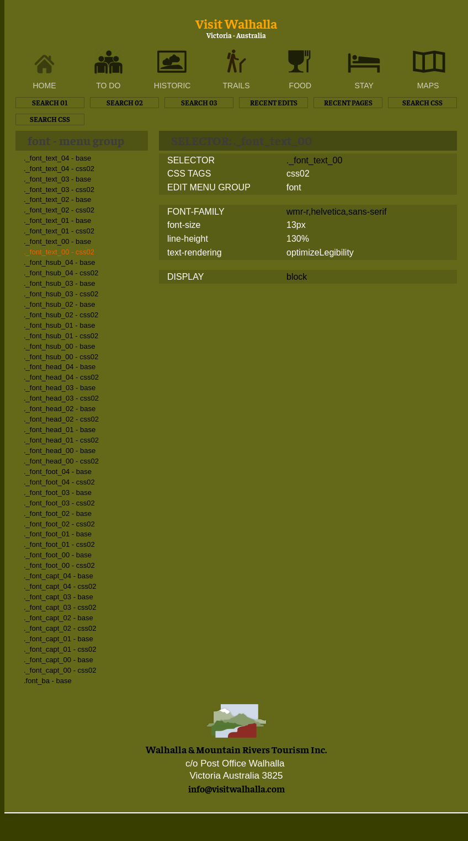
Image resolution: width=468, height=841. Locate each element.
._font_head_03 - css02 (61, 398)
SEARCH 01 (50, 102)
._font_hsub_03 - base (59, 283)
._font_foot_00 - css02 (59, 565)
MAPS (428, 85)
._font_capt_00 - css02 (60, 670)
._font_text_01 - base (57, 220)
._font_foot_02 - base (58, 513)
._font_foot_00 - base (58, 555)
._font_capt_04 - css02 (60, 586)
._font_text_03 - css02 (59, 189)
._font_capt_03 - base (58, 597)
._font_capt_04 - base (58, 576)
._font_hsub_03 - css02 (61, 294)
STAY (364, 85)
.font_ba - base (48, 681)
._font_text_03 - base (57, 179)
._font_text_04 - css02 (59, 168)
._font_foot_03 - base (58, 492)
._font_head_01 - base (59, 429)
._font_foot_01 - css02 (59, 544)
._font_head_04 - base (59, 367)
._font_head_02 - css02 (61, 419)
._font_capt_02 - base (58, 618)
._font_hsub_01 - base (59, 325)
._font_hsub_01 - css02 (61, 336)
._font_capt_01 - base (58, 639)
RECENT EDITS (273, 102)
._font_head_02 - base (59, 408)
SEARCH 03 (199, 102)
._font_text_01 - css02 (59, 231)
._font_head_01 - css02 (61, 440)
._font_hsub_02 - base (59, 304)
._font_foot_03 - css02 (59, 503)
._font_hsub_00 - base (59, 346)
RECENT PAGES (348, 102)
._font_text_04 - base (57, 158)
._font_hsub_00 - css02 (61, 357)
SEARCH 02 (125, 102)
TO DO (108, 85)
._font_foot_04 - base (58, 471)
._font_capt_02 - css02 (60, 628)
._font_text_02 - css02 (59, 210)
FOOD (300, 85)
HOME (44, 85)
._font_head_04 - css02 (61, 377)
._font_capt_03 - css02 (60, 607)
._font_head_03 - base (59, 388)
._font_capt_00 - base (58, 660)
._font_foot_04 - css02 (59, 482)
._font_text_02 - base (57, 199)
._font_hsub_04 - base (59, 262)
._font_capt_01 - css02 (60, 649)
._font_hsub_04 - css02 (61, 273)
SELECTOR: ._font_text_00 (241, 140)
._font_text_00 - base (57, 241)
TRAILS (235, 85)
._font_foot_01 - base (58, 534)
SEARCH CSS (422, 102)
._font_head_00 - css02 (61, 461)
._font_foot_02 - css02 (59, 524)
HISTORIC (172, 85)
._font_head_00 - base (59, 450)
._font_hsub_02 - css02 (61, 315)
